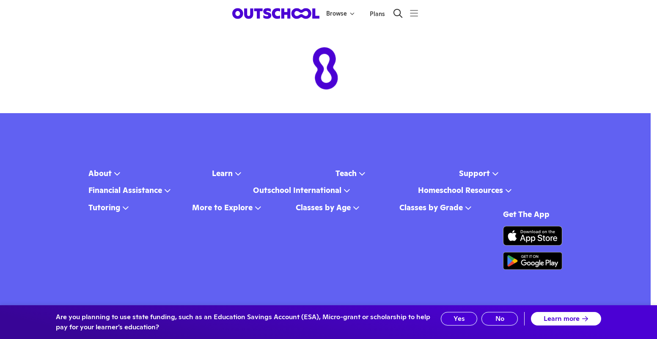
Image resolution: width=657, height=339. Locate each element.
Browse (340, 13)
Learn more (566, 318)
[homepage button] (275, 13)
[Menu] (414, 13)
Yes (459, 318)
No (499, 318)
